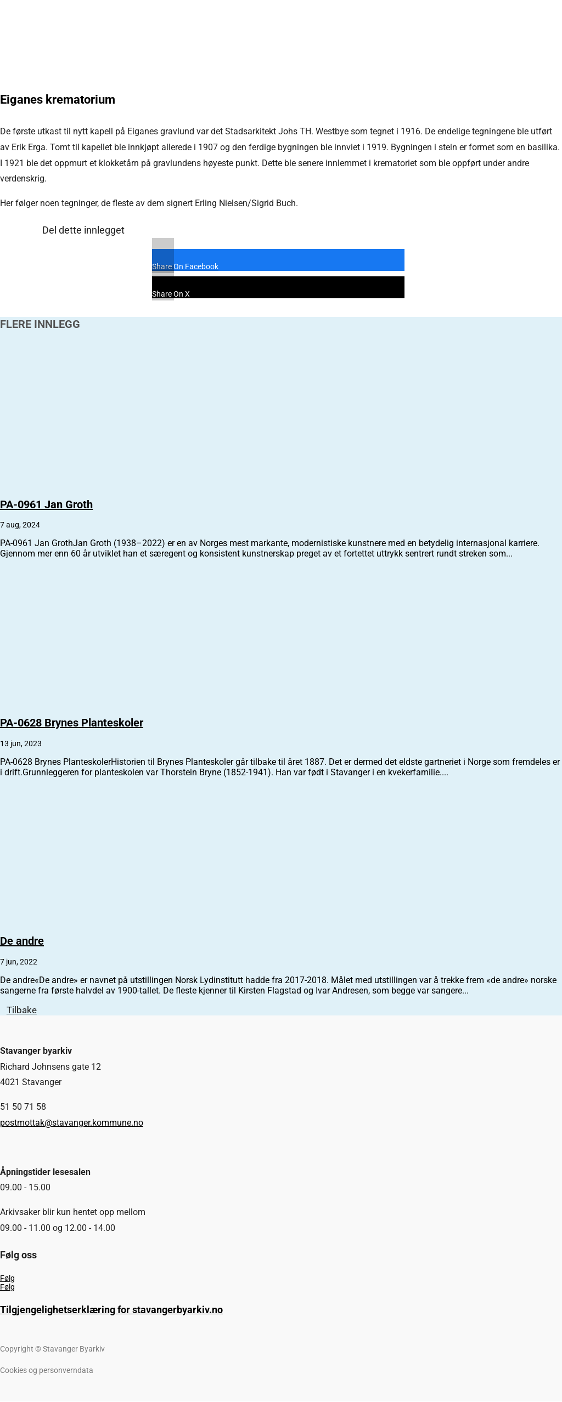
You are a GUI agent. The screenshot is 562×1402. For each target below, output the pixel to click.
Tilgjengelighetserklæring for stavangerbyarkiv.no (111, 1310)
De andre (22, 940)
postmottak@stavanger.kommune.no (71, 1123)
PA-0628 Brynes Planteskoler (71, 722)
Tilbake (23, 1010)
